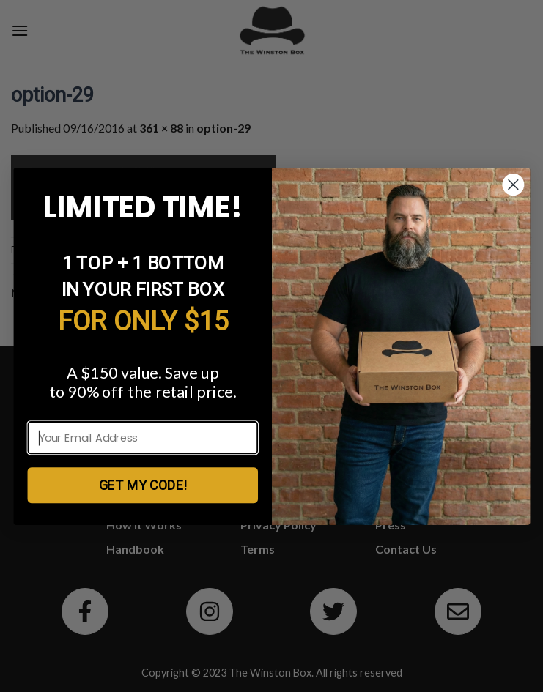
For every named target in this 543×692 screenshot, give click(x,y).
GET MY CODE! (142, 485)
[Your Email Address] (142, 437)
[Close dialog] (513, 184)
